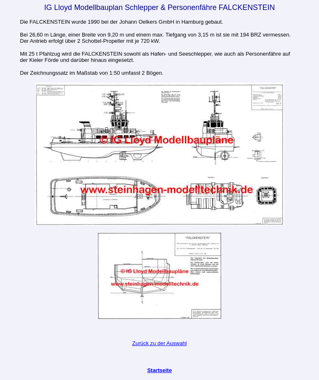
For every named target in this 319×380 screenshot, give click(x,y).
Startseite (159, 370)
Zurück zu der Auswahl (159, 343)
